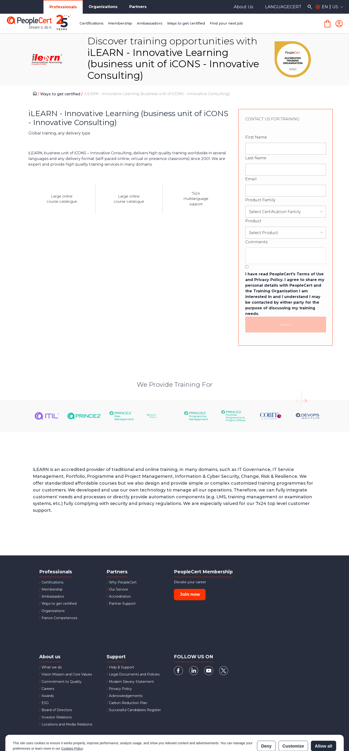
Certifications (52, 582)
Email (251, 179)
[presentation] (298, 396)
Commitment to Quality (62, 682)
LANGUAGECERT (283, 6)
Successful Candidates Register (135, 710)
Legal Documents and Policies (134, 674)
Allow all (323, 725)
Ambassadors (53, 596)
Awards (48, 696)
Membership (52, 589)
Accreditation (120, 596)
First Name (256, 137)
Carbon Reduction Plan (128, 703)
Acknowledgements (125, 696)
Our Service (118, 589)
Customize (293, 725)
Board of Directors (57, 710)
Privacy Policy (120, 689)
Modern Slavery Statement (131, 682)
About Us (243, 6)
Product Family (260, 200)
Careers (48, 689)
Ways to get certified (60, 94)
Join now (190, 594)
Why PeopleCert (123, 582)
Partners (137, 6)
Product (253, 221)
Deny (266, 725)
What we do (52, 667)
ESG (45, 703)
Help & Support (121, 667)
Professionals (63, 7)
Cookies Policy (72, 728)
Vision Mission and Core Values (67, 674)
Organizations (103, 6)
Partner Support (122, 603)
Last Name (255, 158)
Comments (256, 242)
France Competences (59, 618)
